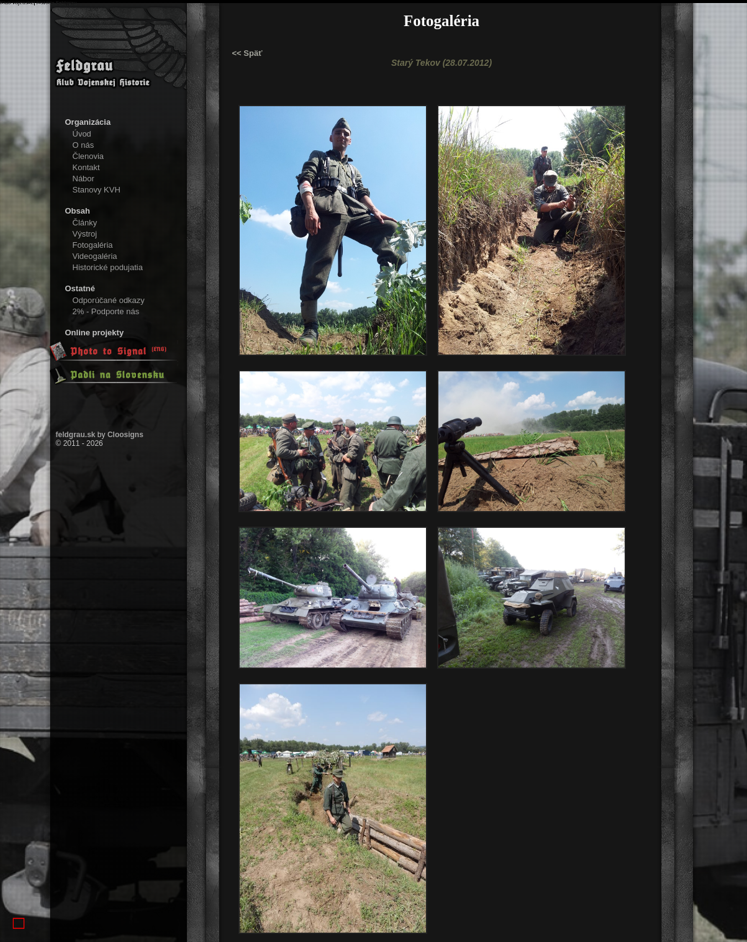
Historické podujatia (108, 267)
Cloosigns (125, 434)
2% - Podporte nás (106, 311)
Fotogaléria (93, 245)
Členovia (88, 156)
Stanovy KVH (96, 189)
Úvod (82, 133)
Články (85, 222)
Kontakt (86, 167)
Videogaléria (95, 256)
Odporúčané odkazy (109, 300)
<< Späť (247, 53)
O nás (83, 145)
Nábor (83, 178)
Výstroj (85, 233)
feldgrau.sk (76, 434)
